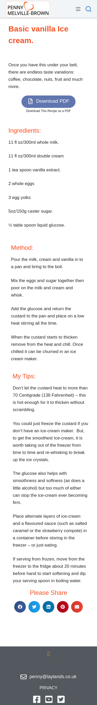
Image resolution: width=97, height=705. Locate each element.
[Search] (88, 9)
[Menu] (78, 9)
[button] (48, 101)
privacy (48, 688)
